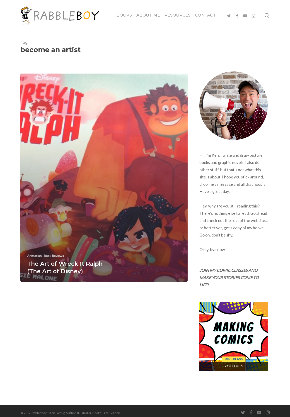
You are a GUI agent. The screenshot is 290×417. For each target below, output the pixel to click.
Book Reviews (54, 256)
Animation (34, 256)
